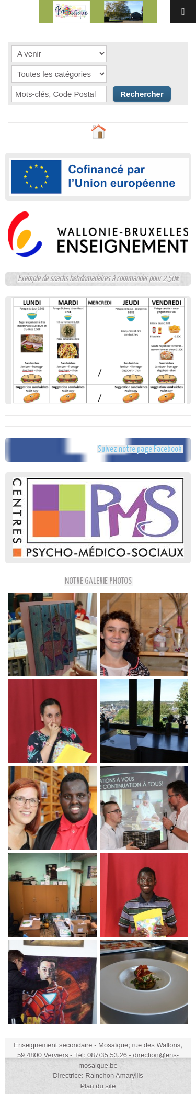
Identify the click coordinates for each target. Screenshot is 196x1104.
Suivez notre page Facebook (140, 449)
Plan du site (98, 1086)
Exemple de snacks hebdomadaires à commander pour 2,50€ (98, 279)
